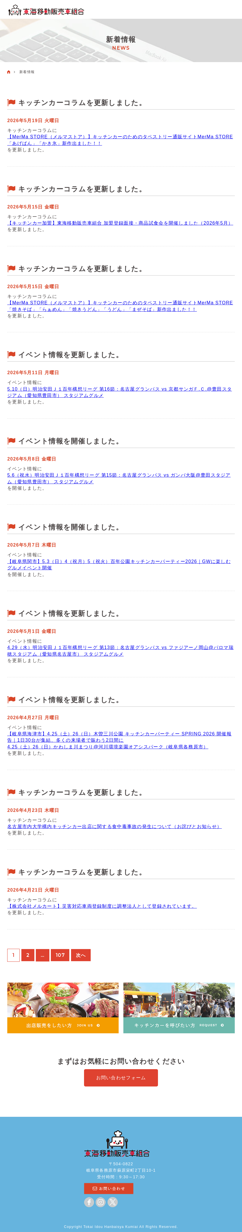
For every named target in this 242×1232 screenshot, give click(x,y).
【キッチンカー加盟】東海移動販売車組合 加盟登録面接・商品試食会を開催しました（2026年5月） (120, 223)
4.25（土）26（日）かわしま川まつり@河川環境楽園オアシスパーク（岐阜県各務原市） (107, 746)
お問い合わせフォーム (121, 1077)
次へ (82, 955)
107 (60, 955)
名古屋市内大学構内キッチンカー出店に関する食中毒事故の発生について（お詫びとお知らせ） (114, 826)
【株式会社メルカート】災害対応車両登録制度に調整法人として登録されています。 (102, 906)
